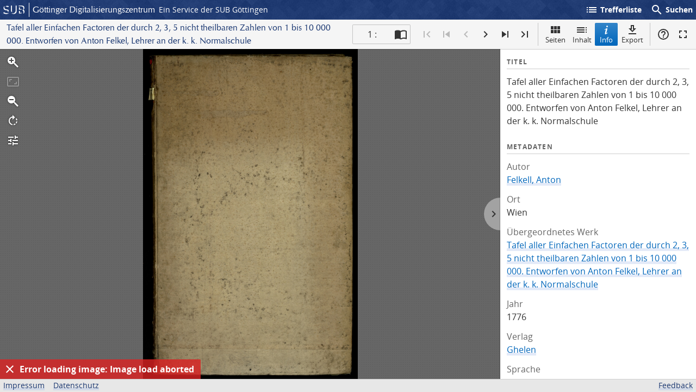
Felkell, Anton (534, 180)
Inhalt (582, 34)
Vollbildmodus (682, 34)
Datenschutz (76, 385)
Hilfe (663, 34)
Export (632, 34)
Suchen (671, 9)
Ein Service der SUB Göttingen (213, 9)
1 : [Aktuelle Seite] (372, 34)
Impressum (24, 385)
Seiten (555, 34)
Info (606, 34)
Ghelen (521, 350)
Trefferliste (613, 9)
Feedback (675, 385)
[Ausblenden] (10, 369)
